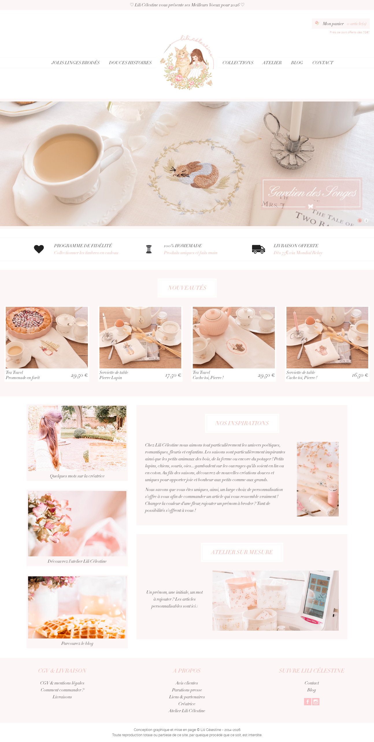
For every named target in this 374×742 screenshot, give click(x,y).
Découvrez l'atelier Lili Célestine (77, 542)
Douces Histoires (130, 63)
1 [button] (359, 220)
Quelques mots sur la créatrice (77, 457)
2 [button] (366, 220)
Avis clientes (187, 683)
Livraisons (62, 697)
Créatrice (186, 704)
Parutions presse (187, 690)
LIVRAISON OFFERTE (310, 249)
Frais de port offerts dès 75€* (350, 32)
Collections (238, 63)
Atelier (272, 63)
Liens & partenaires (187, 697)
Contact (322, 63)
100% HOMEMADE (201, 249)
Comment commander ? (62, 690)
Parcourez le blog (77, 626)
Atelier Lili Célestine (187, 711)
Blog (297, 63)
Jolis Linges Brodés (75, 63)
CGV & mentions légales (62, 683)
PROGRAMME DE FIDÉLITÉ (91, 249)
